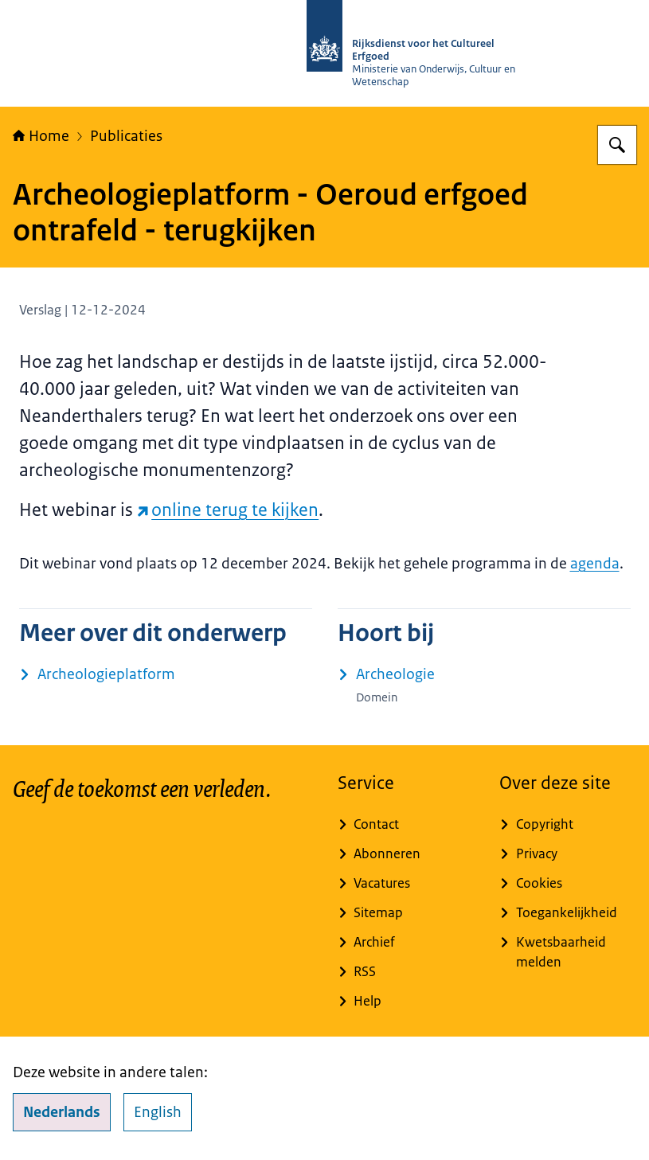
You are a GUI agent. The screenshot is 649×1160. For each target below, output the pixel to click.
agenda (595, 563)
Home (41, 136)
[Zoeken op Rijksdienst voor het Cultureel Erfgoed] (617, 145)
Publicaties (126, 136)
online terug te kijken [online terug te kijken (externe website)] (228, 509)
